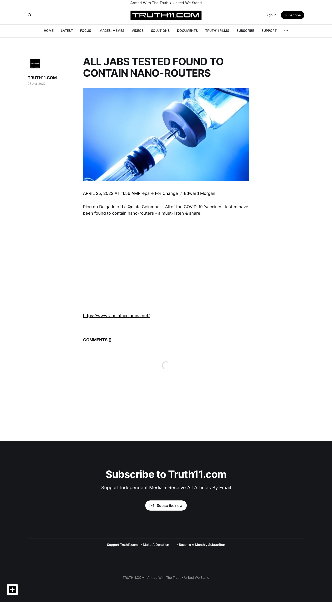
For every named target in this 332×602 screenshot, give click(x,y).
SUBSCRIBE (245, 30)
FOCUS (85, 30)
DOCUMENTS (187, 30)
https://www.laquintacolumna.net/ (116, 315)
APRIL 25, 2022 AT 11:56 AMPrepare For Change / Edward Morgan (149, 193)
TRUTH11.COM (42, 77)
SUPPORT (268, 30)
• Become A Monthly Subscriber (200, 544)
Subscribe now (166, 505)
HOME (48, 30)
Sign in (271, 15)
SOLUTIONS (160, 30)
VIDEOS (138, 30)
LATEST (67, 30)
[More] (286, 30)
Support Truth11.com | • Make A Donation (138, 544)
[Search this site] (29, 15)
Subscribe (293, 15)
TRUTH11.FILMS (217, 30)
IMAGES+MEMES (111, 30)
